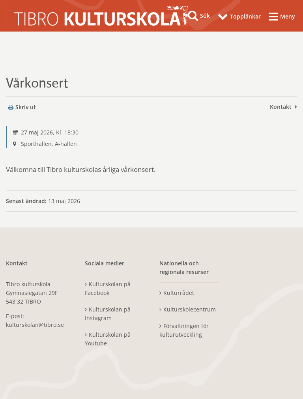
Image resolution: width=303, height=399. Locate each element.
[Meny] (282, 17)
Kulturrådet (178, 292)
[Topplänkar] (239, 18)
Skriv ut (22, 107)
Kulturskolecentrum (189, 309)
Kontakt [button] (281, 106)
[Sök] (199, 16)
